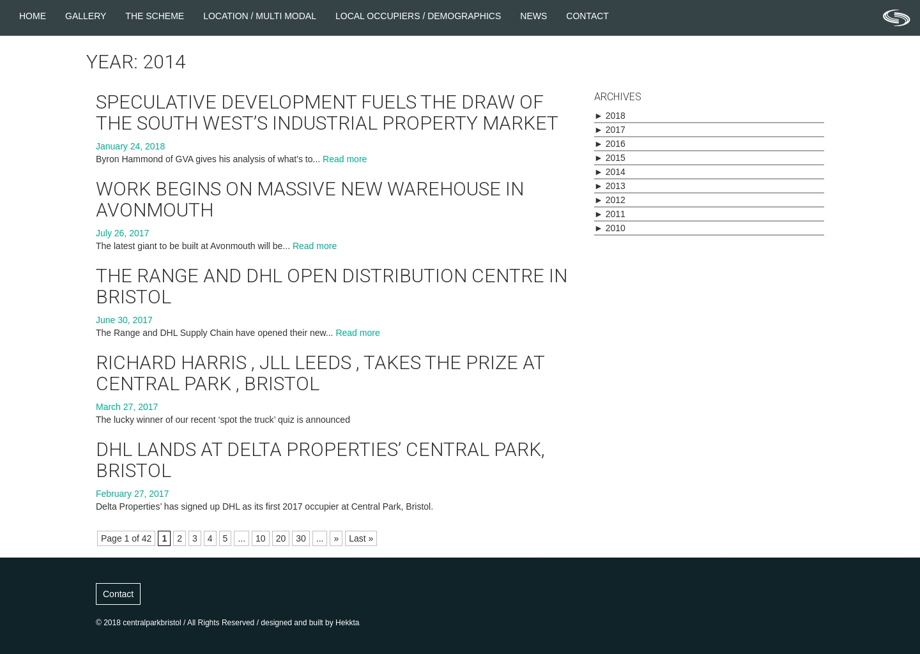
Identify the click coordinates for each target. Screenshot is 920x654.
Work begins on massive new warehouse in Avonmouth (310, 199)
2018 (609, 115)
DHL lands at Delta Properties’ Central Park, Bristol (320, 460)
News (533, 16)
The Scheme (154, 16)
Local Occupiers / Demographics (418, 16)
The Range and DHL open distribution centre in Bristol (331, 286)
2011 (609, 214)
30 (301, 538)
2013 (609, 186)
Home (32, 16)
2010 (609, 228)
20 (281, 538)
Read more (345, 159)
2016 (609, 144)
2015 (609, 158)
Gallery (85, 16)
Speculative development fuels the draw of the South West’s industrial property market (327, 112)
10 (261, 538)
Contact (587, 16)
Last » (361, 538)
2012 (609, 200)
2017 (609, 130)
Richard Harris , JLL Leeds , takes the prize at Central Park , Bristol (320, 373)
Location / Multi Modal (259, 16)
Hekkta (347, 622)
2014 (609, 172)
